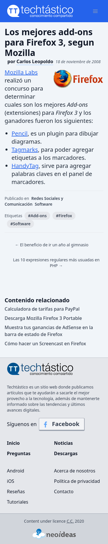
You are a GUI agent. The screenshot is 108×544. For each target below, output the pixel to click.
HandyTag (25, 166)
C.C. (70, 521)
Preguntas (19, 453)
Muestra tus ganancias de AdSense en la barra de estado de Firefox (49, 330)
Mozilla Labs (21, 72)
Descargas (66, 453)
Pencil (20, 133)
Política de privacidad (77, 481)
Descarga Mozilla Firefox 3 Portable (43, 318)
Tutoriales (17, 502)
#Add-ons (37, 215)
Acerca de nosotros (74, 471)
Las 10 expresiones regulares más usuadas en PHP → (56, 262)
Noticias (63, 443)
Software (43, 204)
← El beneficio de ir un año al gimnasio (51, 244)
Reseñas (16, 491)
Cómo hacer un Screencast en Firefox (45, 343)
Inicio (13, 443)
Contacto (64, 491)
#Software (20, 223)
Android (15, 471)
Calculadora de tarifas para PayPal (42, 309)
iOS (10, 481)
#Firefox (64, 215)
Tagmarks (25, 149)
